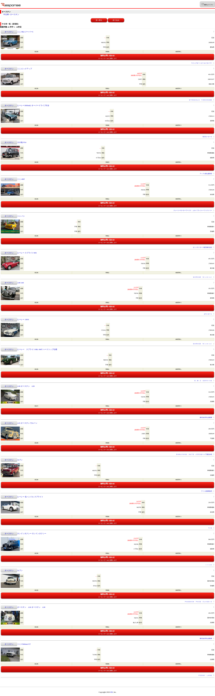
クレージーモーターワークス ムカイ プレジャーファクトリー (192, 210)
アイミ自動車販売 (206, 491)
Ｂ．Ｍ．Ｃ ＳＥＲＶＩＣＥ (203, 380)
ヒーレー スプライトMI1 (27, 253)
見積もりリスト (207, 4)
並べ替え (99, 20)
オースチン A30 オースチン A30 (31, 607)
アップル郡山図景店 (206, 173)
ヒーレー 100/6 (23, 319)
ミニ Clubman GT (24, 644)
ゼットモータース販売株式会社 (202, 247)
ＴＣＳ (210, 528)
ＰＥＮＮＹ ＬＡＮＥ (205, 675)
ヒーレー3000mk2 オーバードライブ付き (33, 105)
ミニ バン (21, 216)
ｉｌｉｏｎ (208, 565)
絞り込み (116, 20)
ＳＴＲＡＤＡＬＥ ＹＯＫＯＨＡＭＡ (200, 100)
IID (111, 692)
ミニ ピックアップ (24, 69)
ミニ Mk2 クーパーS (25, 32)
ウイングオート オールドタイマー (201, 63)
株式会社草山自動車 (206, 417)
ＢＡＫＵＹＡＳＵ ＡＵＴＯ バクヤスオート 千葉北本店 (194, 454)
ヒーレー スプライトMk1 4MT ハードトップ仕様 (37, 349)
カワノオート (208, 314)
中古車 (6, 14)
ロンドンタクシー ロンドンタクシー (31, 533)
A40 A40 (20, 283)
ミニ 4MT (21, 179)
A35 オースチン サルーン (27, 423)
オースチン (14, 14)
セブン (20, 460)
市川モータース (207, 136)
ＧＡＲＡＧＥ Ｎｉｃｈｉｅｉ (202, 277)
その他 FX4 (21, 142)
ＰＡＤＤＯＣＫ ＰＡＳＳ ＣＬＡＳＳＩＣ (198, 601)
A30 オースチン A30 (26, 386)
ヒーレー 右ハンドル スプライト (30, 497)
